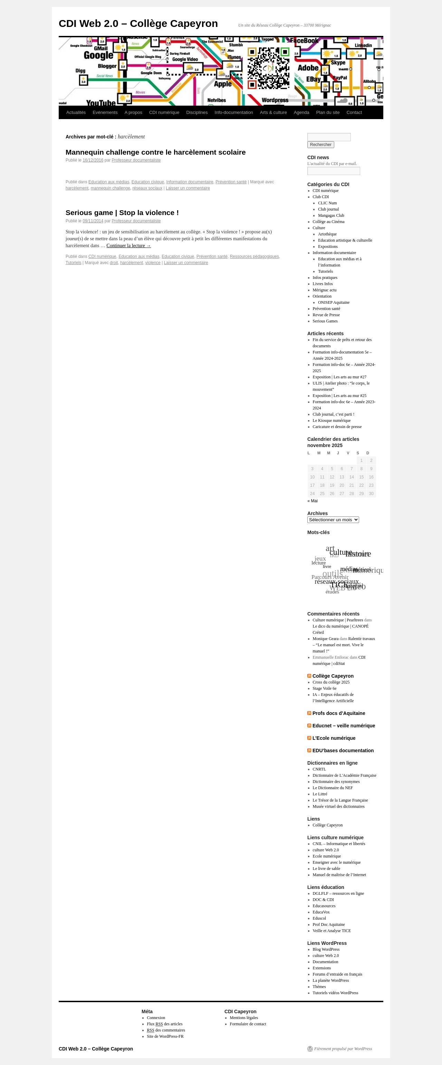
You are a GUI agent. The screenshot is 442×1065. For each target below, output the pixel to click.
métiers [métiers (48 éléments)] (362, 570)
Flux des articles (165, 1024)
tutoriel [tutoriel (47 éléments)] (355, 585)
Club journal (328, 209)
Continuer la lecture (129, 245)
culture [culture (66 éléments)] (341, 552)
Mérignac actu (325, 290)
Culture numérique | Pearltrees (338, 620)
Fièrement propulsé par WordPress (343, 1048)
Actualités (76, 112)
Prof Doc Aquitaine (329, 924)
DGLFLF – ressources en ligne (338, 893)
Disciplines (197, 112)
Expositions (328, 246)
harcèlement (77, 188)
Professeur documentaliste (136, 160)
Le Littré (320, 794)
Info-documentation (234, 112)
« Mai (313, 500)
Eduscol (319, 918)
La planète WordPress (331, 980)
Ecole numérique (327, 856)
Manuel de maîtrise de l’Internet (339, 874)
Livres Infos (323, 283)
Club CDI (321, 196)
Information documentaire (189, 182)
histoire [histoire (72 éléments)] (358, 553)
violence (153, 262)
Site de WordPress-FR (165, 1036)
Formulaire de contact (248, 1024)
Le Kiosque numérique (332, 420)
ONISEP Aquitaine (333, 302)
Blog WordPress (326, 949)
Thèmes (319, 986)
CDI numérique (164, 112)
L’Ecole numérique (334, 738)
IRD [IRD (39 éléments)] (333, 556)
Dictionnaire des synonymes (336, 781)
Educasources (324, 905)
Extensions (322, 968)
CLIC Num (327, 203)
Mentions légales (244, 1017)
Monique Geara (326, 638)
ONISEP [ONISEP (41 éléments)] (348, 571)
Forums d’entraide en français (338, 974)
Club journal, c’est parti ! (334, 414)
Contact (354, 112)
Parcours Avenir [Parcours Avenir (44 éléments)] (329, 577)
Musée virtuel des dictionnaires (339, 806)
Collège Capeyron (333, 676)
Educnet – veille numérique (344, 725)
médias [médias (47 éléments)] (349, 568)
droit (114, 262)
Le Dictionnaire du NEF (333, 787)
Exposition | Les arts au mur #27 (340, 377)
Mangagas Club (331, 215)
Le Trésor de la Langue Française (340, 800)
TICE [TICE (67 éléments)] (340, 584)
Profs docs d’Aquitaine (339, 713)
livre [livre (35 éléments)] (327, 565)
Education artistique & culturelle (345, 240)
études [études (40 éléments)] (332, 591)
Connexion (156, 1017)
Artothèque (327, 234)
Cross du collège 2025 (331, 682)
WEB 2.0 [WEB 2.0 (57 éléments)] (342, 588)
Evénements (105, 112)
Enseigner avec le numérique (337, 862)
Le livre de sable (326, 868)
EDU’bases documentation (343, 750)
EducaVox (321, 912)
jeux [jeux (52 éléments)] (320, 559)
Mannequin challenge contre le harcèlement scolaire (156, 152)
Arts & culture (273, 112)
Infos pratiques (325, 277)
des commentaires (166, 1030)
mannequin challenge (110, 188)
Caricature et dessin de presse (337, 426)
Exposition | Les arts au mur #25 (340, 395)
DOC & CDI (323, 899)
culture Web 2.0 (326, 850)
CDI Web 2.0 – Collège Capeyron (138, 23)
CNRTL (319, 769)
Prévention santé (231, 182)
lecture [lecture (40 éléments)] (319, 562)
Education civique (148, 182)
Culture (319, 227)
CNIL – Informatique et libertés (339, 843)
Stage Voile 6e (325, 688)
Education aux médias (108, 182)
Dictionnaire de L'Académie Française (344, 775)
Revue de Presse (326, 314)
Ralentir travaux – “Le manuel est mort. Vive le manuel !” (344, 644)
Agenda (301, 112)
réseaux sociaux (147, 188)
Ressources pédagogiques (254, 256)
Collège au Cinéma (329, 221)
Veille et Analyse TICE (332, 930)
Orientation (322, 296)
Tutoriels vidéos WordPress (335, 992)
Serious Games (325, 321)
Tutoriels (73, 262)
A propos (133, 112)
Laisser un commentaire (188, 188)
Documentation (325, 961)
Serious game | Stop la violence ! (122, 212)
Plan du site (328, 112)
